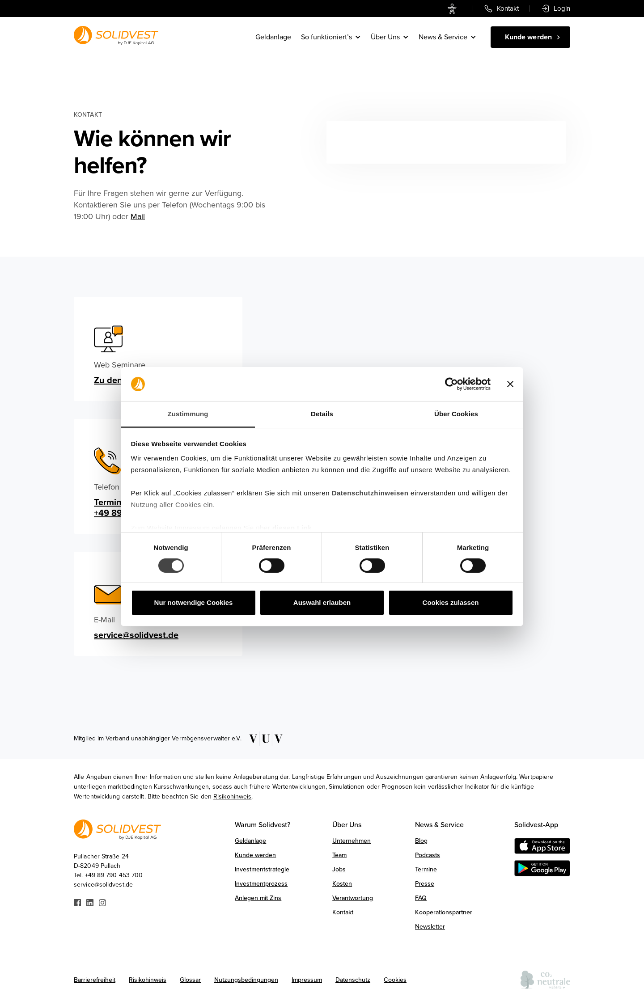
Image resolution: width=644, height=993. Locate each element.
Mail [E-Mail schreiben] (138, 216)
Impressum (307, 980)
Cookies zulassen (451, 602)
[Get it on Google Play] (542, 868)
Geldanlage (273, 37)
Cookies (395, 980)
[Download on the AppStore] (542, 846)
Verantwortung (352, 898)
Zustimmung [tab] (188, 414)
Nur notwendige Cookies (193, 602)
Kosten (342, 883)
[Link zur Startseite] (116, 35)
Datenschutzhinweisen (370, 493)
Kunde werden (255, 855)
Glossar (190, 980)
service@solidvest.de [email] (136, 635)
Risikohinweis (232, 796)
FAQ (421, 898)
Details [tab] (322, 414)
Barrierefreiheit (94, 980)
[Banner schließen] (510, 384)
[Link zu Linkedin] (89, 901)
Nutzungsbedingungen (246, 980)
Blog (421, 841)
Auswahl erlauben (322, 602)
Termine (426, 869)
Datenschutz (352, 980)
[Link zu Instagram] (102, 901)
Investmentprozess (261, 883)
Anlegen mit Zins (258, 898)
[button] (331, 37)
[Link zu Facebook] (77, 901)
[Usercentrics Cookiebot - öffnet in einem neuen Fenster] (451, 384)
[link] (454, 8)
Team (339, 855)
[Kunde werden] (530, 37)
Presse (424, 883)
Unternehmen (351, 841)
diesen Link (292, 528)
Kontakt (342, 912)
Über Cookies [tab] (456, 414)
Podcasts (427, 855)
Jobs (339, 869)
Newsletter (430, 926)
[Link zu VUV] (263, 738)
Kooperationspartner (443, 912)
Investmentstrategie (262, 869)
